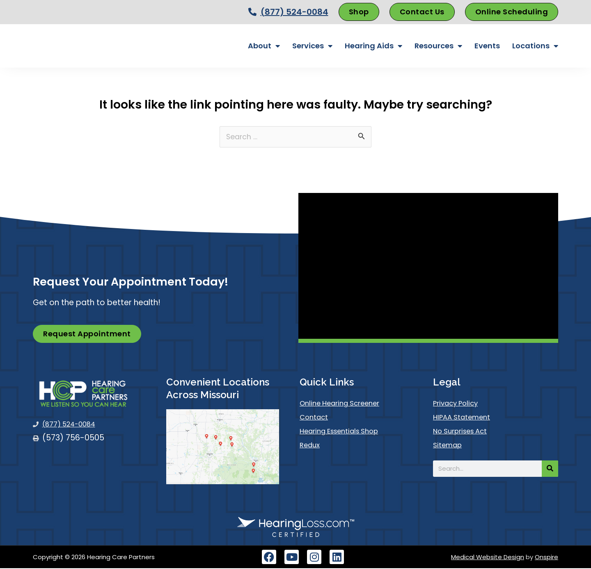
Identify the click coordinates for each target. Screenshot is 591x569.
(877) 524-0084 (294, 12)
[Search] (550, 469)
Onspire (546, 557)
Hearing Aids (373, 46)
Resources (438, 46)
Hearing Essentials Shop (345, 432)
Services (312, 46)
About (264, 46)
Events (487, 46)
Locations (535, 46)
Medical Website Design (487, 557)
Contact (316, 418)
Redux (311, 445)
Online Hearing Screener (345, 404)
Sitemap (449, 445)
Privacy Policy (459, 404)
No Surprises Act (464, 432)
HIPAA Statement (465, 418)
